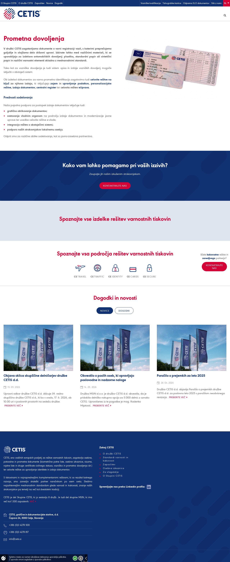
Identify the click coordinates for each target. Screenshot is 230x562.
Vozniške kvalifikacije (151, 3)
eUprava (84, 88)
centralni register (46, 88)
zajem (54, 84)
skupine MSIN (77, 498)
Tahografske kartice (172, 3)
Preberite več (12, 406)
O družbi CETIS (26, 3)
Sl (226, 2)
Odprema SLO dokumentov (196, 3)
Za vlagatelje (111, 472)
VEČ (32, 502)
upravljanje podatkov (76, 84)
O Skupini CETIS (9, 3)
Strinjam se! (75, 558)
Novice (49, 3)
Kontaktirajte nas (115, 186)
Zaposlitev (39, 3)
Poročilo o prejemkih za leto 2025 (181, 376)
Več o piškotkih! (80, 558)
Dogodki (59, 3)
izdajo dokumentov (24, 88)
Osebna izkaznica (113, 469)
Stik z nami (216, 3)
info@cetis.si (15, 539)
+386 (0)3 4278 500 (19, 525)
